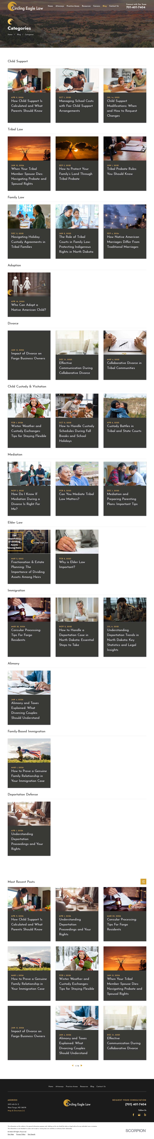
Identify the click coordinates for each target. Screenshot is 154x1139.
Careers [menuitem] (96, 6)
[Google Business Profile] (139, 1115)
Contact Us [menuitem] (114, 6)
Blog (92, 1086)
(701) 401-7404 (135, 1104)
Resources (84, 1086)
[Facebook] (133, 1115)
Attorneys (59, 1086)
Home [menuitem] (50, 6)
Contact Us (101, 1086)
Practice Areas (72, 1086)
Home (50, 1086)
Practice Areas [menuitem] (73, 6)
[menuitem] (11, 1134)
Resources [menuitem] (86, 6)
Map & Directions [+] (16, 1111)
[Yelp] (145, 1115)
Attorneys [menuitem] (60, 6)
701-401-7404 (135, 7)
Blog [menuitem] (105, 6)
